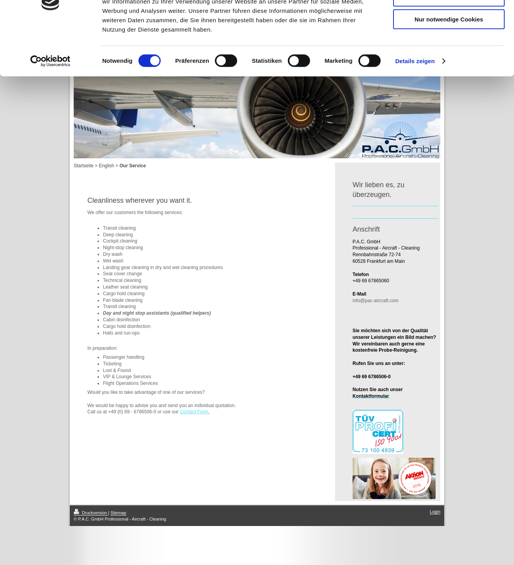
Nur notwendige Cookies (449, 65)
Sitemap (118, 512)
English (106, 165)
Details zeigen (414, 106)
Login (435, 511)
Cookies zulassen (448, 19)
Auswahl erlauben (449, 42)
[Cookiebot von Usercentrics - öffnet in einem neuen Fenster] (50, 107)
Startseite (84, 165)
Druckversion (91, 512)
